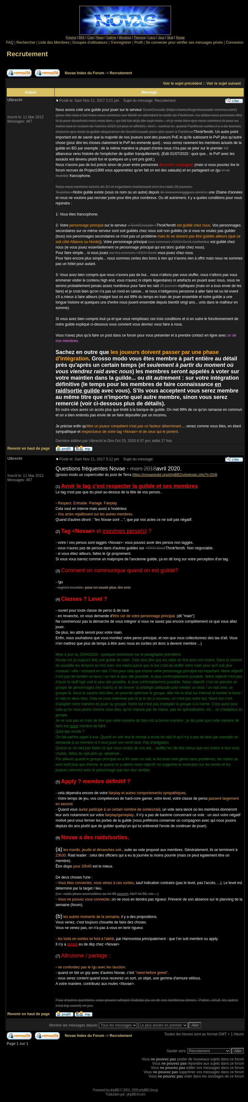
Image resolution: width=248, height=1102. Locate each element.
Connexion (234, 42)
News (100, 37)
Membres (125, 37)
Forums (71, 37)
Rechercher (25, 42)
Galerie (111, 37)
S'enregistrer (121, 42)
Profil (138, 42)
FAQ (9, 42)
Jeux (161, 37)
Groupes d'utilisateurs (90, 42)
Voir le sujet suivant (223, 83)
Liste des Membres (53, 42)
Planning (140, 37)
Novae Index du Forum (84, 73)
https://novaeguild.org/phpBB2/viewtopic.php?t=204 (174, 475)
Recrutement (27, 54)
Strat (170, 37)
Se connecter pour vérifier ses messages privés (184, 42)
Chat (90, 37)
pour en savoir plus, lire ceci (108, 587)
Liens (151, 37)
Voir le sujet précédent (182, 83)
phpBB (114, 1090)
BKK (81, 37)
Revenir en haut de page (28, 448)
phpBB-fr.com (136, 1094)
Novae (180, 37)
